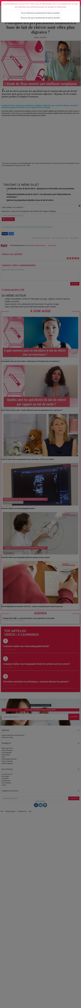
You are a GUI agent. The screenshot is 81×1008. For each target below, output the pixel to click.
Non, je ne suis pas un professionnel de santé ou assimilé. (40, 18)
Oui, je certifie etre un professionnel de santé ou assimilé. (40, 13)
